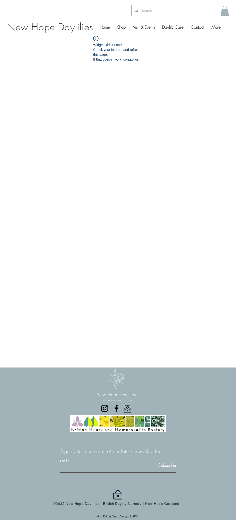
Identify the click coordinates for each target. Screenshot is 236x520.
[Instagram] (104, 408)
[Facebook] (116, 408)
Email (63, 460)
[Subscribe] (163, 465)
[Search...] (168, 10)
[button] (225, 11)
